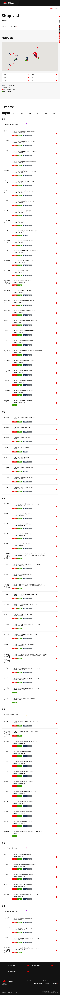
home (51, 8)
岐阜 (33, 74)
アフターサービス (54, 981)
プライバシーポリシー (12, 990)
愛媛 (33, 81)
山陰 (5, 81)
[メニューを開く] (56, 3)
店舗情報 (45, 981)
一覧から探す (13, 26)
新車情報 (29, 981)
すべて (5, 113)
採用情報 (55, 983)
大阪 (5, 77)
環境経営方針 (4, 992)
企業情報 (47, 983)
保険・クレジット (38, 983)
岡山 (33, 77)
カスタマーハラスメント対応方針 (24, 990)
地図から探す (4, 26)
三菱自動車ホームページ (12, 992)
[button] (27, 60)
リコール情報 (4, 990)
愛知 (5, 74)
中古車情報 (37, 981)
